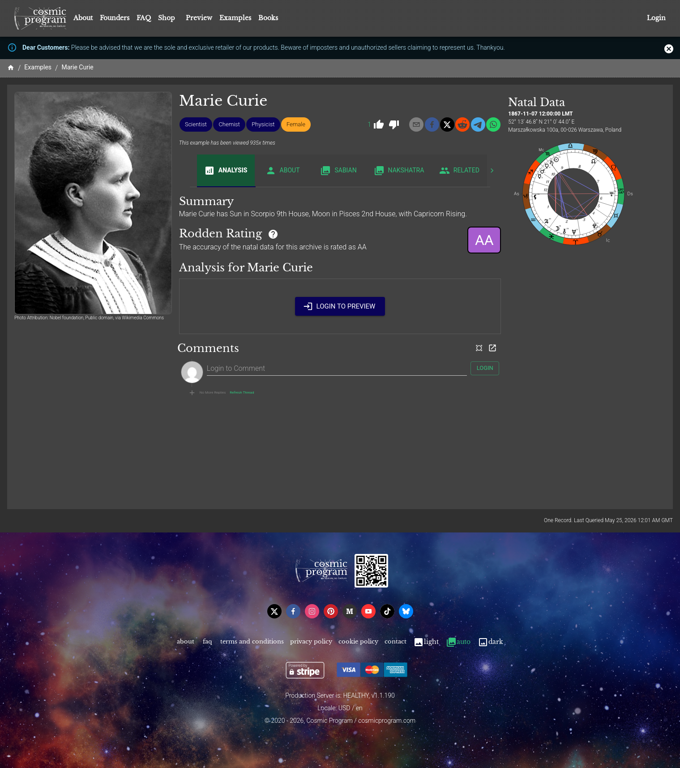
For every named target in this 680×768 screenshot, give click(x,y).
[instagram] (312, 611)
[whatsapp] (493, 124)
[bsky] (406, 611)
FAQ (144, 18)
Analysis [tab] (226, 170)
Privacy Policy (311, 642)
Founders (114, 18)
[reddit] (462, 124)
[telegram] (478, 124)
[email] (416, 124)
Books (268, 18)
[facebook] (432, 124)
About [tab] (283, 170)
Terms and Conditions (252, 642)
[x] (447, 124)
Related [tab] (459, 170)
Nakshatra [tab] (399, 170)
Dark (490, 642)
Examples (235, 18)
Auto (458, 642)
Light (426, 642)
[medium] (349, 611)
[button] (196, 124)
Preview (199, 18)
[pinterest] (331, 611)
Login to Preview (340, 306)
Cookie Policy (358, 642)
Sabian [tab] (339, 170)
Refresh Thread (241, 393)
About (83, 18)
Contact (395, 642)
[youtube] (368, 611)
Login (656, 18)
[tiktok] (387, 611)
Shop (166, 18)
